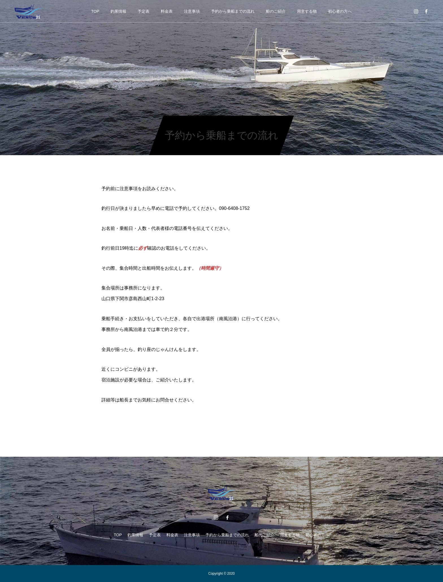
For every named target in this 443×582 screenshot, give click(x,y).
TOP (95, 11)
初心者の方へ (340, 11)
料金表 (167, 11)
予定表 (143, 11)
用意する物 (307, 11)
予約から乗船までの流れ (233, 11)
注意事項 (192, 11)
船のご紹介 (276, 11)
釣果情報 (118, 11)
